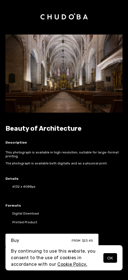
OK (110, 258)
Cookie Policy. (72, 264)
